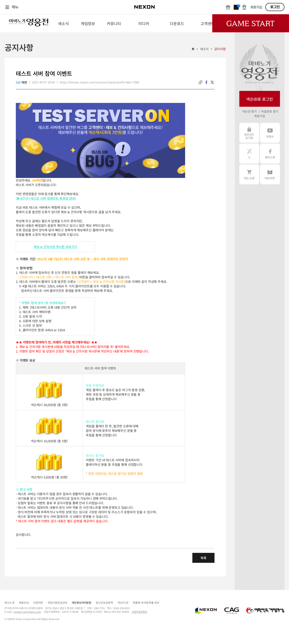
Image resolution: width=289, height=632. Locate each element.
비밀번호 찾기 (269, 111)
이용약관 (38, 602)
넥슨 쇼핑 (249, 174)
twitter (212, 82)
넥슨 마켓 (270, 174)
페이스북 (270, 153)
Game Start (250, 23)
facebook (206, 82)
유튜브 (270, 133)
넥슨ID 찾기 (249, 111)
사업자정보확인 (139, 611)
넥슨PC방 (122, 602)
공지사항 (220, 49)
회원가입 (256, 7)
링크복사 (200, 82)
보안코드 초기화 (249, 133)
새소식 (204, 49)
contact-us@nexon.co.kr (27, 611)
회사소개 (9, 602)
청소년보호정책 (104, 602)
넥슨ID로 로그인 (259, 99)
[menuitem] (63, 23)
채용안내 (23, 602)
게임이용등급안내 (57, 602)
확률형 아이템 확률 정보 (146, 602)
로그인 (275, 7)
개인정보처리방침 (81, 602)
